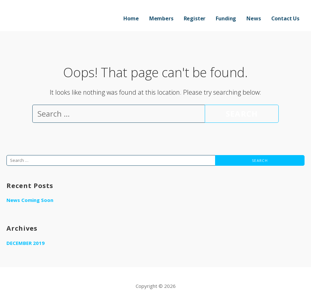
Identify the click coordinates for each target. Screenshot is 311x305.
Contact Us (285, 18)
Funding (226, 18)
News (253, 18)
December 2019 (25, 243)
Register (195, 18)
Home (131, 18)
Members (161, 18)
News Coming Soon (29, 200)
